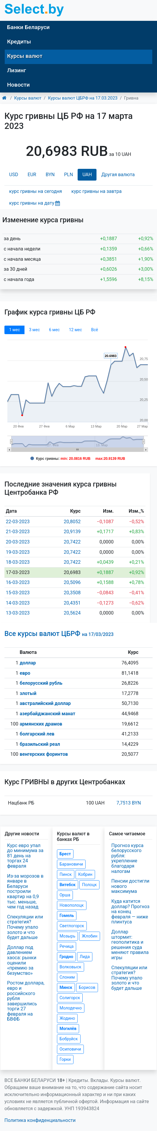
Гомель (67, 915)
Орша (65, 895)
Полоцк (89, 884)
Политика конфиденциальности (40, 1120)
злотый (28, 693)
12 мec (75, 329)
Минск (66, 987)
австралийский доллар (45, 703)
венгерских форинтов (44, 754)
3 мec (34, 329)
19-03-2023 (18, 552)
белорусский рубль (41, 683)
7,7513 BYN (129, 803)
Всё (94, 329)
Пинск (66, 874)
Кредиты (19, 41)
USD (13, 174)
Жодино (67, 1018)
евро (25, 673)
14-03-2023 (18, 603)
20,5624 (72, 613)
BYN (50, 174)
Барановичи (71, 864)
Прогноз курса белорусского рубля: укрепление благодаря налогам (127, 858)
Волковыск (70, 967)
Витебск (68, 884)
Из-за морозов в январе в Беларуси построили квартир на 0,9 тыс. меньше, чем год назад (25, 891)
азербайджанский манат (47, 713)
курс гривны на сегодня (35, 191)
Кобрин (85, 874)
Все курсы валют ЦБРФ (59, 634)
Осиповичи (70, 1049)
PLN (68, 174)
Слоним (67, 977)
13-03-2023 (18, 613)
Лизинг (16, 70)
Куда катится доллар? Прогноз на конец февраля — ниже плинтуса (130, 911)
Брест (65, 853)
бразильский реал (40, 744)
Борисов (87, 987)
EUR (31, 174)
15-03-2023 (18, 592)
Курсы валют (24, 56)
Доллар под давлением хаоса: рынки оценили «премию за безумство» (21, 960)
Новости (18, 84)
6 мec (54, 329)
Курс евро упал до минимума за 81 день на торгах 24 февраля (25, 856)
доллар (28, 663)
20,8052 (72, 521)
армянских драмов (41, 724)
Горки (65, 1059)
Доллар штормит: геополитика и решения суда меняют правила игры (129, 944)
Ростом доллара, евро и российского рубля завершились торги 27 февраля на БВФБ (26, 1001)
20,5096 (72, 582)
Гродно (66, 956)
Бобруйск (69, 1038)
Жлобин (89, 936)
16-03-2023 (18, 582)
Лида (85, 956)
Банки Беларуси (28, 27)
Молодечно (71, 1008)
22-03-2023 (18, 521)
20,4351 (72, 603)
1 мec (14, 329)
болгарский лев (37, 734)
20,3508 (72, 592)
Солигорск (70, 997)
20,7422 (72, 542)
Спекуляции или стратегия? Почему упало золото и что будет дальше (25, 927)
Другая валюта (118, 174)
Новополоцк (72, 905)
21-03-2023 (18, 531)
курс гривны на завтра (96, 191)
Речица (67, 946)
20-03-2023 (18, 542)
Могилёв (68, 1028)
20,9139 (72, 531)
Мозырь (68, 936)
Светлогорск (72, 925)
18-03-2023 (18, 562)
